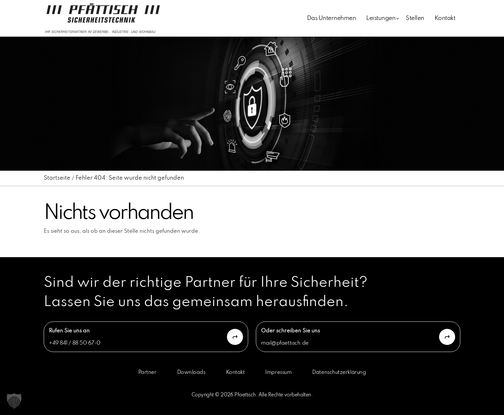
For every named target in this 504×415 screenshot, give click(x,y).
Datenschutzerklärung (339, 372)
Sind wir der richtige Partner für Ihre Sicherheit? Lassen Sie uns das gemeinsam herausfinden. (206, 292)
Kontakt (445, 18)
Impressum (278, 372)
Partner (147, 372)
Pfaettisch (245, 395)
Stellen (415, 18)
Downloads (191, 372)
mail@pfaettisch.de (285, 343)
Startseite (57, 178)
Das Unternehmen (331, 18)
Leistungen (380, 18)
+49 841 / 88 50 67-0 (75, 343)
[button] (14, 401)
